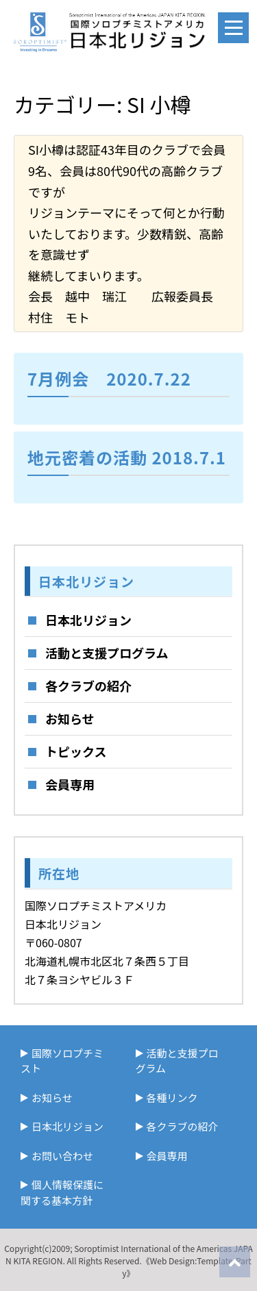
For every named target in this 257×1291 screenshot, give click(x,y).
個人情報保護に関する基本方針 (62, 1192)
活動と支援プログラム (106, 653)
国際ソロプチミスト (62, 1061)
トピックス (75, 751)
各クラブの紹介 (88, 685)
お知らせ (70, 718)
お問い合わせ (62, 1156)
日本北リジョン (88, 620)
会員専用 (70, 784)
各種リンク (172, 1097)
